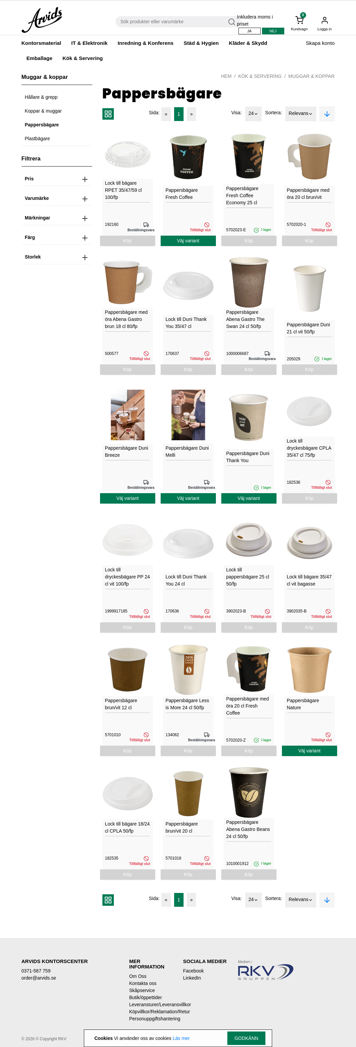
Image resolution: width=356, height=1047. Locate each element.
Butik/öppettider (145, 997)
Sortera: (273, 112)
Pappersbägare (42, 124)
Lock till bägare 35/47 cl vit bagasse (309, 580)
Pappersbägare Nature (303, 704)
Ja (249, 31)
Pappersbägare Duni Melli (187, 451)
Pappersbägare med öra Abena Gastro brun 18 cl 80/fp (126, 319)
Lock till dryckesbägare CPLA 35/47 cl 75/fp (309, 448)
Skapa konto (320, 43)
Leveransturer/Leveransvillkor (151, 1004)
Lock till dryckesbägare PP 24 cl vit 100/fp (127, 577)
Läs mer (181, 1038)
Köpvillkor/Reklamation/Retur (151, 1011)
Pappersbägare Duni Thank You (247, 457)
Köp (127, 240)
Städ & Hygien (201, 43)
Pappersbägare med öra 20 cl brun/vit (308, 193)
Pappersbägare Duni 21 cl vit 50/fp (308, 328)
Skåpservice (142, 990)
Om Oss (137, 976)
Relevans (301, 114)
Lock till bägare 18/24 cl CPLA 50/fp (127, 827)
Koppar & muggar (43, 111)
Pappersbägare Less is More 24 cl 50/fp (187, 704)
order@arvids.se (39, 978)
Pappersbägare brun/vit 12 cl (121, 704)
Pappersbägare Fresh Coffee (182, 193)
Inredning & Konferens (145, 43)
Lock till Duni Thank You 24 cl (186, 580)
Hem (226, 76)
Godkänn (246, 1038)
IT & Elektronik (89, 43)
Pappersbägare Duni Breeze (126, 451)
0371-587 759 (36, 971)
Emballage (40, 58)
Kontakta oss (142, 983)
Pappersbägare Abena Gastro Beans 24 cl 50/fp (248, 829)
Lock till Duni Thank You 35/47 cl (186, 323)
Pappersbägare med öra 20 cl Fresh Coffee (247, 706)
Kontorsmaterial (41, 43)
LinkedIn (192, 978)
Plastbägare (37, 138)
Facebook (193, 971)
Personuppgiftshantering (151, 1018)
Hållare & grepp (41, 97)
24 (254, 114)
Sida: (154, 112)
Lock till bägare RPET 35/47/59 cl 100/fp (123, 190)
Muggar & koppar (311, 76)
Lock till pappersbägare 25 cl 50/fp (247, 577)
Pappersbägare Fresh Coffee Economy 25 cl (242, 195)
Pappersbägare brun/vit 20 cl (182, 827)
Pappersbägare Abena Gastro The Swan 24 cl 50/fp (245, 319)
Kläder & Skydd (248, 43)
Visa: (236, 112)
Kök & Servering (82, 58)
